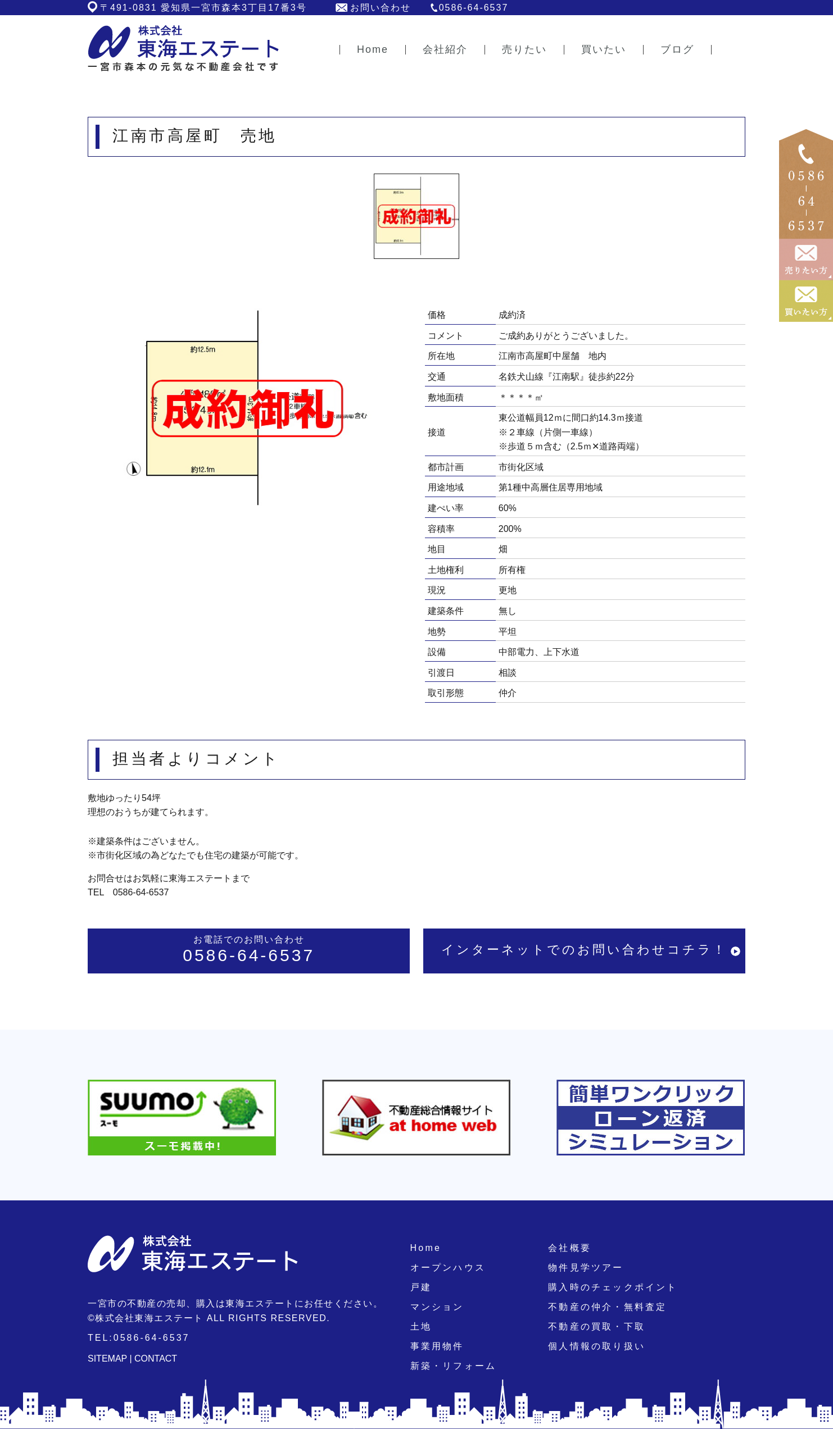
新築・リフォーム (453, 1366)
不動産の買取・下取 (596, 1326)
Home (425, 1248)
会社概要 (569, 1248)
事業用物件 (437, 1346)
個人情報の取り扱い (596, 1346)
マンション (437, 1307)
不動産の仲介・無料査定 (607, 1307)
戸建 (421, 1287)
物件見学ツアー (585, 1267)
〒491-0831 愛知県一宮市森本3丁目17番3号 (203, 7)
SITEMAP (107, 1358)
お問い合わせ (380, 7)
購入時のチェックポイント (612, 1287)
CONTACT (155, 1358)
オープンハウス (448, 1267)
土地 (421, 1326)
